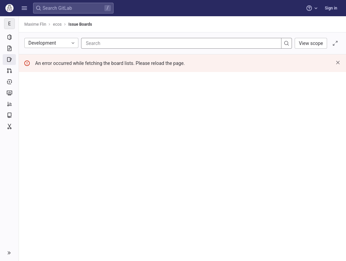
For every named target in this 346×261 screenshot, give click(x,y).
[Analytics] (9, 104)
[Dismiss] (338, 62)
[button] (24, 8)
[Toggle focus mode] (335, 43)
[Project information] (9, 37)
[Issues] (9, 59)
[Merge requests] (9, 70)
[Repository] (9, 48)
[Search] (126, 43)
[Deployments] (9, 81)
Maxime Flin (35, 24)
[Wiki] (9, 115)
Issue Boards (80, 24)
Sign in (331, 8)
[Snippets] (9, 126)
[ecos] (9, 23)
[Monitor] (9, 93)
